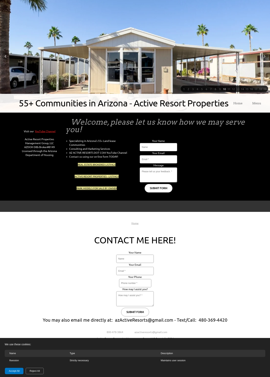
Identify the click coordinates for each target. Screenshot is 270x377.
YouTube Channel (45, 131)
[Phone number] (113, 332)
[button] (184, 89)
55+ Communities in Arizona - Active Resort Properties (123, 103)
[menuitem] (237, 104)
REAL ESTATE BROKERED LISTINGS (97, 164)
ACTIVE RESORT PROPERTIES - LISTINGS (97, 176)
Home (135, 223)
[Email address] (149, 332)
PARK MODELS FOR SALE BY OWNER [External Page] (96, 188)
